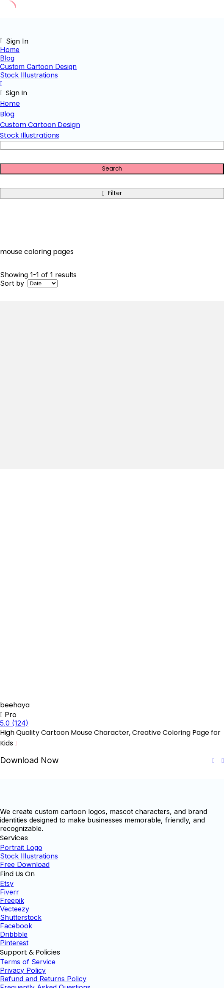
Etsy (7, 883)
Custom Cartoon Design (38, 66)
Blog (7, 58)
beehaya (15, 705)
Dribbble (14, 934)
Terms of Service (27, 962)
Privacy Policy (23, 970)
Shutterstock (20, 917)
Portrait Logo (21, 847)
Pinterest (14, 942)
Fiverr (9, 892)
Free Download (25, 864)
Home (9, 49)
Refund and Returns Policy (43, 978)
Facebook (16, 926)
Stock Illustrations (29, 75)
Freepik (12, 900)
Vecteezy (14, 909)
